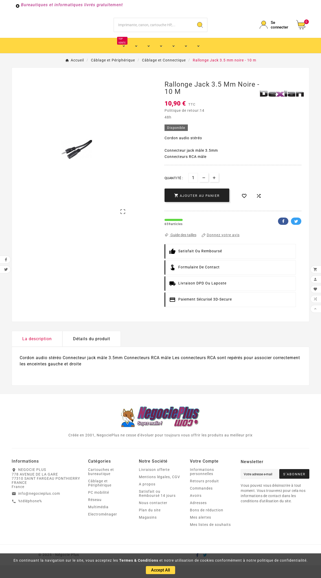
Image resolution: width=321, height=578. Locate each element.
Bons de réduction (206, 523)
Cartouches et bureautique (101, 484)
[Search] (200, 31)
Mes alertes (200, 530)
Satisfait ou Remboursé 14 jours (157, 506)
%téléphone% (30, 514)
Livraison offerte (154, 482)
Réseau (95, 512)
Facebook (283, 234)
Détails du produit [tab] (91, 351)
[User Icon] (275, 31)
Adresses (198, 515)
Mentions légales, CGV (159, 490)
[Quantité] (193, 190)
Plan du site (150, 523)
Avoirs (196, 508)
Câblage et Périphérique (99, 496)
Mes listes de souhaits (210, 537)
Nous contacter (153, 515)
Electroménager (102, 527)
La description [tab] (37, 351)
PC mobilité (98, 505)
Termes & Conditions (138, 560)
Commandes (201, 501)
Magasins (148, 530)
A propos (147, 497)
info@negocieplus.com (39, 506)
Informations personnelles (202, 484)
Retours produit (204, 494)
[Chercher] (153, 31)
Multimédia (98, 520)
